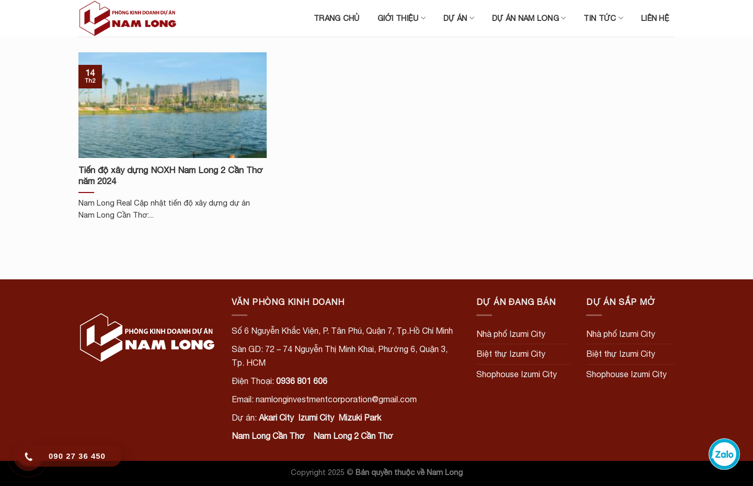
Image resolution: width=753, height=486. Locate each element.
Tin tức (603, 18)
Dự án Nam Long (529, 18)
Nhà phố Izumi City (510, 333)
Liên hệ (655, 18)
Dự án (458, 18)
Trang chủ (337, 18)
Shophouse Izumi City (516, 374)
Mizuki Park (359, 417)
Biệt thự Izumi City (510, 353)
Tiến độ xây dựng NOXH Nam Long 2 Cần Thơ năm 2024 (170, 176)
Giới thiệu (402, 18)
